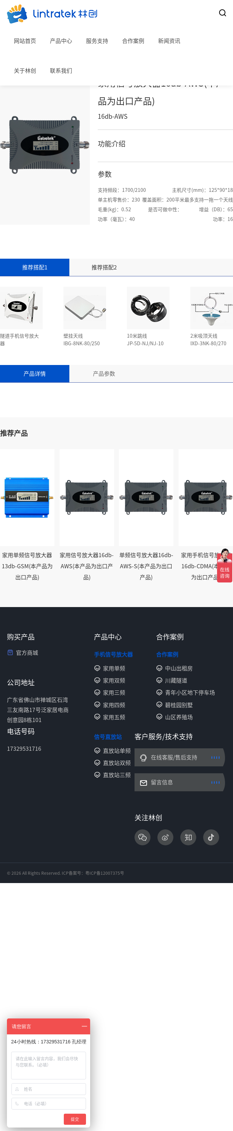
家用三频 (114, 692)
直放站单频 (117, 751)
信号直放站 (108, 737)
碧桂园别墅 (179, 705)
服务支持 (97, 41)
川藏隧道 (176, 680)
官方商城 (27, 653)
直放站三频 (117, 775)
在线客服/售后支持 (174, 757)
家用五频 (114, 717)
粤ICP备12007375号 (104, 873)
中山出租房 (179, 668)
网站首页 (25, 41)
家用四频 (114, 705)
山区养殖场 (179, 717)
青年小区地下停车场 (190, 692)
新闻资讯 (169, 41)
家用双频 (114, 680)
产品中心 (61, 41)
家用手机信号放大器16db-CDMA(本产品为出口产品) (206, 566)
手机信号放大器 (113, 654)
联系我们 (61, 70)
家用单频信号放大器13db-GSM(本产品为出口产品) (27, 566)
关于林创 (25, 70)
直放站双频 (117, 763)
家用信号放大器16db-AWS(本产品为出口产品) (87, 566)
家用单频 (114, 668)
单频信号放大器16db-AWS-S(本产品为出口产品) (146, 566)
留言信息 (162, 782)
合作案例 (133, 41)
